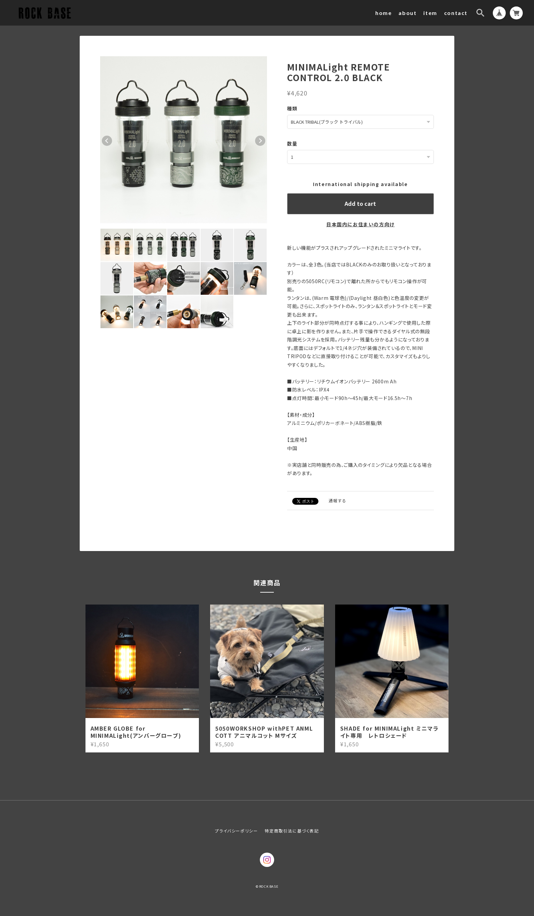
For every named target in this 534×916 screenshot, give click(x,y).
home (383, 13)
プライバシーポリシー (236, 830)
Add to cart (360, 203)
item (430, 13)
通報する (337, 500)
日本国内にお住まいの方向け (360, 223)
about (407, 13)
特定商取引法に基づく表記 (292, 830)
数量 (292, 143)
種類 (292, 108)
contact (456, 13)
